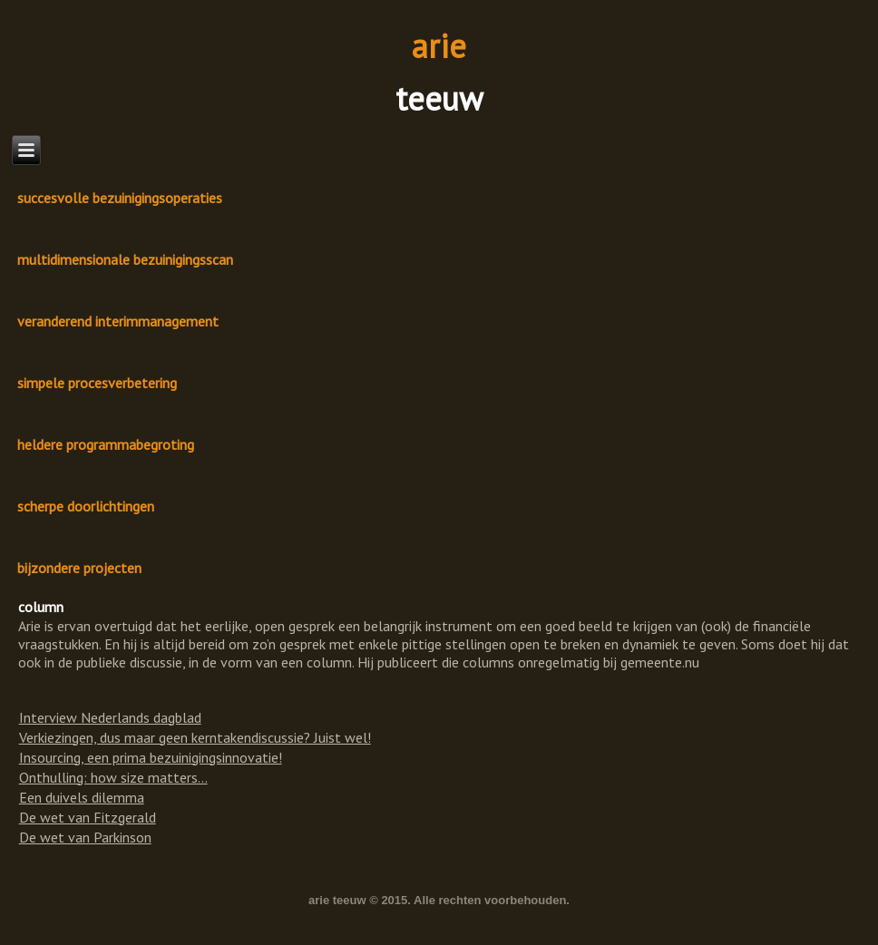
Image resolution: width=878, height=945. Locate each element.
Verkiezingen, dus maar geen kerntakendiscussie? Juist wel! (195, 737)
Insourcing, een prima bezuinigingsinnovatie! (150, 757)
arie (439, 45)
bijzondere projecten (79, 568)
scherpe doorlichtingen (85, 506)
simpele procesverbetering (97, 383)
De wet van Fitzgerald (87, 817)
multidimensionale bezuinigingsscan (125, 259)
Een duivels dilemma (81, 797)
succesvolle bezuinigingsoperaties (119, 198)
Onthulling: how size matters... (113, 777)
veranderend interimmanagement (118, 321)
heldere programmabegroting (105, 444)
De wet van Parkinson (85, 837)
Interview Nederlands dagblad (110, 717)
